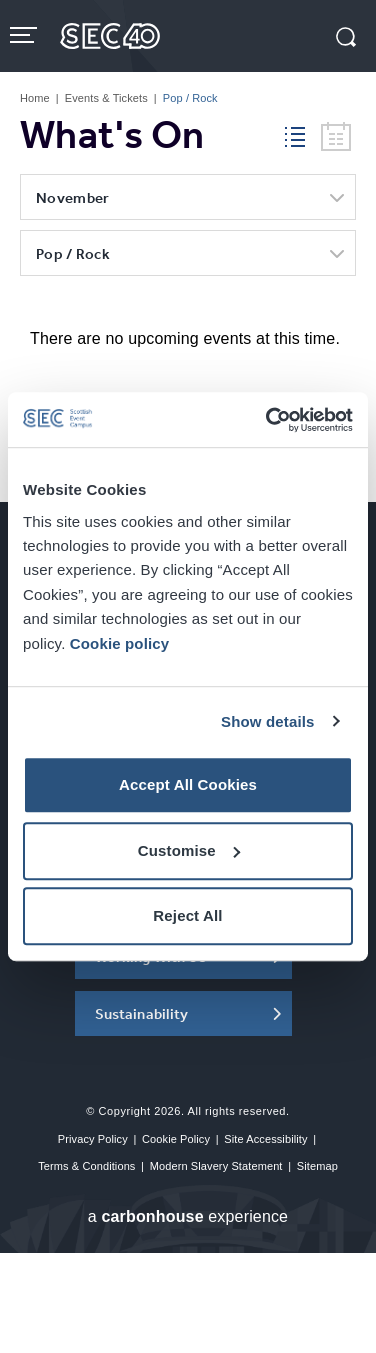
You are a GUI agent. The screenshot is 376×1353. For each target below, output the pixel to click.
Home (35, 98)
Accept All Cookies (188, 784)
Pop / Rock (73, 253)
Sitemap (317, 1166)
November (72, 197)
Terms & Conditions (86, 1166)
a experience (188, 1216)
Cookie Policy (176, 1139)
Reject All (187, 915)
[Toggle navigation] (25, 35)
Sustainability (142, 1013)
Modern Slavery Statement (216, 1166)
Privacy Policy (93, 1139)
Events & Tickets (106, 98)
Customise (189, 850)
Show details (268, 721)
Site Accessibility (265, 1139)
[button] (346, 39)
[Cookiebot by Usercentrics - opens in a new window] (268, 420)
